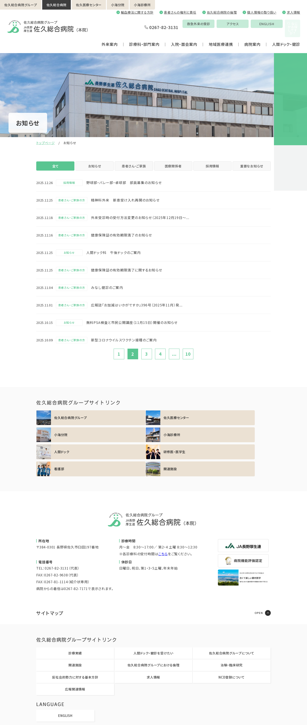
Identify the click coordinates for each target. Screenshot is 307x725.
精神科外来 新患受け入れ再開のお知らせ (125, 205)
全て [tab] (55, 168)
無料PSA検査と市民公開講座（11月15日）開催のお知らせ (132, 327)
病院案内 (252, 35)
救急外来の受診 (169, 24)
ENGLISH (237, 24)
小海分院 (118, 5)
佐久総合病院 (56, 5)
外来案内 (109, 35)
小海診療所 (142, 5)
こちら (163, 524)
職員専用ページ (199, 715)
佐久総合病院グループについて (231, 624)
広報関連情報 (75, 660)
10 (188, 359)
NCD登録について (232, 648)
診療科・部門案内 (144, 35)
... (174, 359)
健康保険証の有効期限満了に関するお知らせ (126, 275)
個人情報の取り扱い (261, 12)
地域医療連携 (221, 35)
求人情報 (293, 12)
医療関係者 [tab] (173, 168)
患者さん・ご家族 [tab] (134, 168)
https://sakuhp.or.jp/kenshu (124, 440)
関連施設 (75, 636)
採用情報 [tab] (212, 168)
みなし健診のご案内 (107, 292)
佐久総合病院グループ (20, 5)
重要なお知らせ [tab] (252, 168)
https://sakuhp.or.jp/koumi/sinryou (242, 423)
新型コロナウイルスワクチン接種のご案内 (124, 345)
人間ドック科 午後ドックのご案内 (113, 257)
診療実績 (75, 624)
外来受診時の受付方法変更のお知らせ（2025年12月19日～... (140, 222)
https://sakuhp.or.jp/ (64, 423)
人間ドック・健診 (286, 35)
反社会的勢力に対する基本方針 (75, 648)
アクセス (203, 24)
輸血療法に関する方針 (137, 12)
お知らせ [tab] (94, 168)
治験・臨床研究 (232, 636)
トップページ (45, 143)
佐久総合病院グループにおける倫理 (153, 636)
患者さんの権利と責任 (180, 12)
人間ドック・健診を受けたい (153, 624)
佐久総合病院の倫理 (222, 12)
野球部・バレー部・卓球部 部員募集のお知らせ (124, 187)
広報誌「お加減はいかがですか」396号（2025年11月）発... (137, 310)
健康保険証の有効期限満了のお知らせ (121, 240)
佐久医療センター (89, 5)
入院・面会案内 (184, 35)
